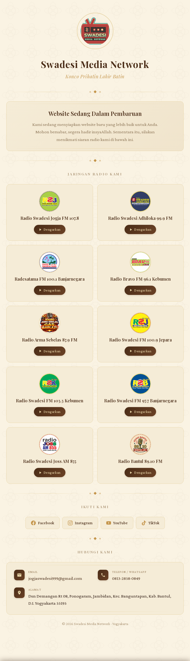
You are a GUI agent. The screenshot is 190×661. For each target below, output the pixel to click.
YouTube (117, 523)
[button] (49, 212)
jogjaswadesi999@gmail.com (55, 578)
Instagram (80, 523)
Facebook (42, 523)
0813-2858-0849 (126, 578)
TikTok (150, 523)
